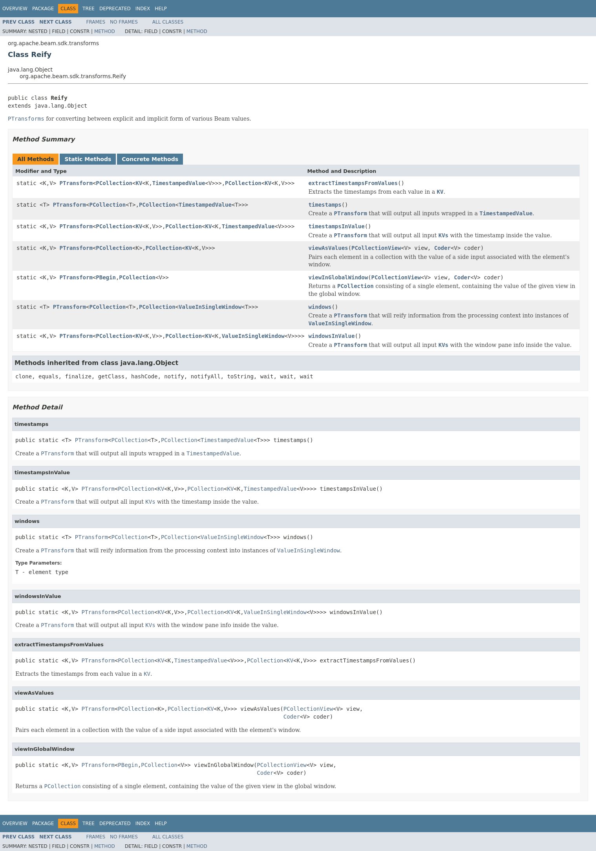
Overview (14, 8)
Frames (96, 22)
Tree (88, 8)
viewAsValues (328, 248)
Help (161, 8)
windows (319, 307)
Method (104, 31)
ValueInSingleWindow (210, 307)
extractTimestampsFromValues (353, 183)
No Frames (124, 22)
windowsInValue (331, 336)
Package (43, 8)
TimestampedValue (178, 183)
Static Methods (87, 159)
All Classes (167, 22)
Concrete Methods (150, 159)
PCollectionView (376, 248)
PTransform (76, 183)
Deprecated (115, 8)
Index (142, 8)
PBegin (106, 277)
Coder (442, 248)
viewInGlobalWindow (338, 277)
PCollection (114, 183)
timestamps (324, 205)
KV (138, 183)
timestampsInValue (336, 226)
